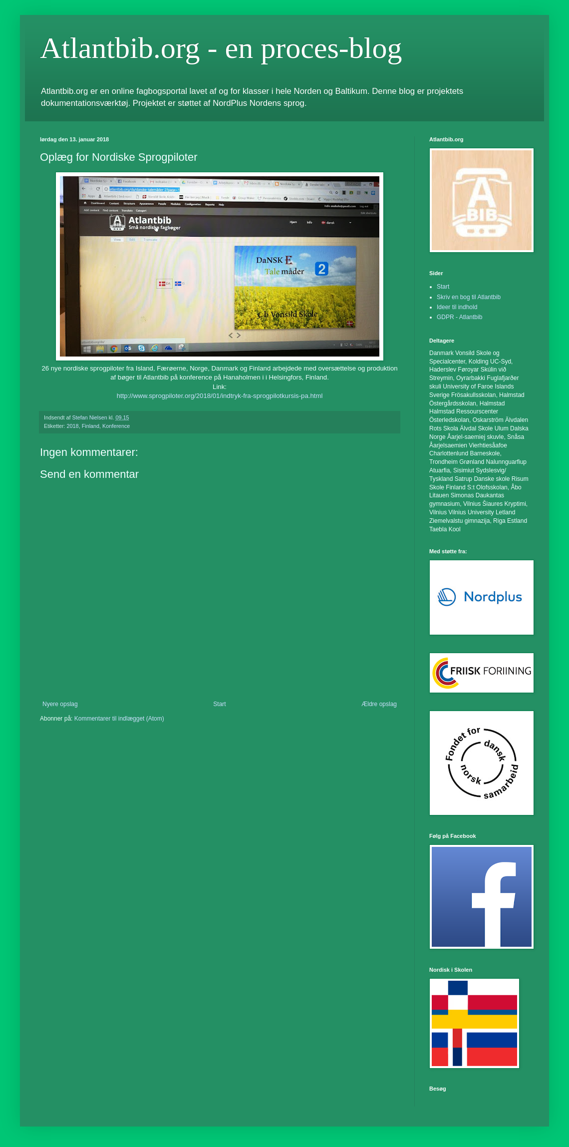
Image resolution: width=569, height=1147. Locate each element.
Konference (116, 426)
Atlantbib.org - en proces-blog (221, 47)
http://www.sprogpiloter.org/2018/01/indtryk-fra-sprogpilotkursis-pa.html (220, 395)
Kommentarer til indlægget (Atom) (119, 718)
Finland (90, 426)
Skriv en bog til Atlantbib (469, 297)
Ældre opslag (379, 704)
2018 (73, 426)
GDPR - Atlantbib (459, 317)
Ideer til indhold (457, 307)
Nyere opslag (60, 704)
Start (219, 704)
